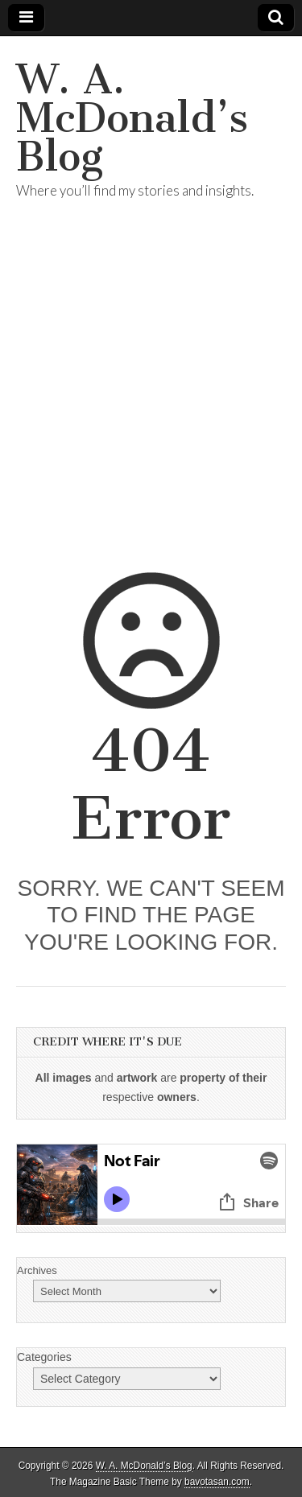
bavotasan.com (217, 1481)
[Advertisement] (151, 405)
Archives (37, 1270)
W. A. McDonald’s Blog (132, 118)
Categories (44, 1357)
